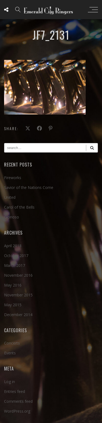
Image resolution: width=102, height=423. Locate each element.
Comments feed (18, 401)
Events (10, 352)
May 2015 (12, 304)
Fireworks (12, 177)
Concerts (12, 343)
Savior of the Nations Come (28, 187)
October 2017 (16, 255)
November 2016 (18, 275)
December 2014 (18, 314)
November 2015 (18, 294)
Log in (9, 381)
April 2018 (12, 245)
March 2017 (14, 265)
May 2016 (12, 285)
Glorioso (11, 217)
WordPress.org (17, 411)
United (10, 197)
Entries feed (14, 391)
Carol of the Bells (19, 207)
